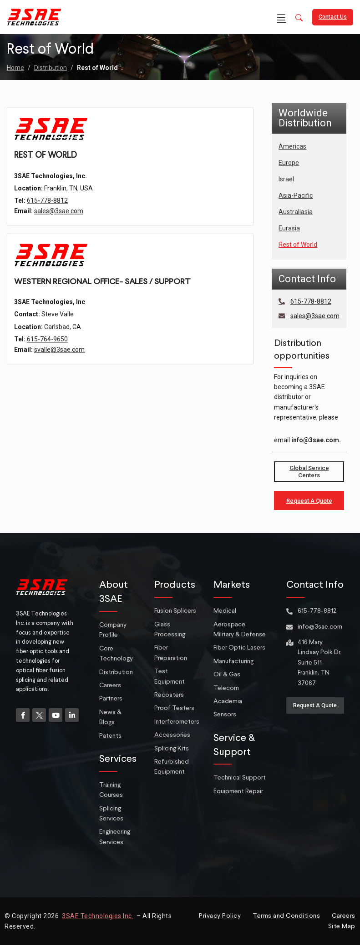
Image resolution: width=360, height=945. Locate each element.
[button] (299, 18)
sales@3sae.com (58, 229)
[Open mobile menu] (281, 17)
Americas (292, 146)
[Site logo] (34, 16)
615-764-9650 (47, 359)
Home (15, 67)
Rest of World (298, 244)
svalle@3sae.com (59, 370)
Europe (289, 162)
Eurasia (289, 228)
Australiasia (296, 211)
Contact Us (333, 17)
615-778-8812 (47, 219)
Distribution (50, 67)
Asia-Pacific (296, 195)
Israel (286, 179)
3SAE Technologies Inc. (97, 916)
